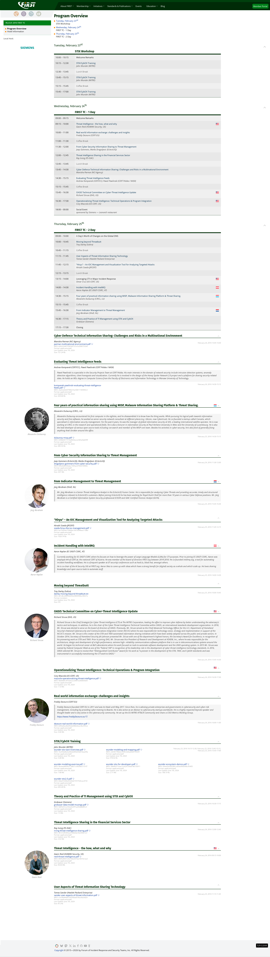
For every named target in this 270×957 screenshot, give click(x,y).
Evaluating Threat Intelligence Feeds (92, 178)
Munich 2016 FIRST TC (15, 23)
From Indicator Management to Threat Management (100, 310)
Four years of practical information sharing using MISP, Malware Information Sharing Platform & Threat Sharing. (128, 296)
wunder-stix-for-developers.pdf (120, 764)
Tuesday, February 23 (67, 20)
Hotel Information (15, 31)
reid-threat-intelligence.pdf (66, 856)
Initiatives (97, 6)
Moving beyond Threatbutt (88, 241)
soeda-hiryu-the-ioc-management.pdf (71, 528)
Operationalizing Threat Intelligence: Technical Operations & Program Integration (114, 201)
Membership (83, 6)
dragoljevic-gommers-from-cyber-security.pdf (75, 463)
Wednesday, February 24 (68, 27)
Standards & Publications (119, 6)
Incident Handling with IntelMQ (90, 287)
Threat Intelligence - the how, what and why (96, 123)
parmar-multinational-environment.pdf (72, 344)
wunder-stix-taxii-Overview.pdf (68, 749)
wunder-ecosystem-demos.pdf (172, 764)
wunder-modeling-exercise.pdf (68, 764)
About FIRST (66, 6)
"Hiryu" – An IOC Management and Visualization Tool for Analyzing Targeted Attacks (115, 264)
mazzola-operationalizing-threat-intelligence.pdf (76, 678)
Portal (260, 6)
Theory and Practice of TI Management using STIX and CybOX (104, 318)
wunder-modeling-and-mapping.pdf (123, 749)
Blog (163, 6)
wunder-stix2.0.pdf (63, 778)
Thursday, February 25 (67, 33)
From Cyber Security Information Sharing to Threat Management (106, 146)
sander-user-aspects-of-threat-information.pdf (75, 895)
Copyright (58, 950)
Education (151, 6)
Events (139, 6)
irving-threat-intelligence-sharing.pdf (71, 830)
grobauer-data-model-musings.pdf (70, 804)
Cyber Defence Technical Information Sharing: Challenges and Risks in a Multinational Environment (122, 169)
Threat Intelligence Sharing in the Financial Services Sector (103, 155)
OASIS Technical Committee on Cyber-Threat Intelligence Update (106, 192)
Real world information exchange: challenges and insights (103, 132)
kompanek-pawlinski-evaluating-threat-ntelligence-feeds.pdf (77, 386)
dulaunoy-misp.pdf (63, 437)
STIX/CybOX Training (86, 63)
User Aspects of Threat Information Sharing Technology (102, 256)
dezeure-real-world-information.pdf (70, 723)
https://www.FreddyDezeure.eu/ (71, 716)
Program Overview (16, 28)
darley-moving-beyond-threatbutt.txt (71, 593)
